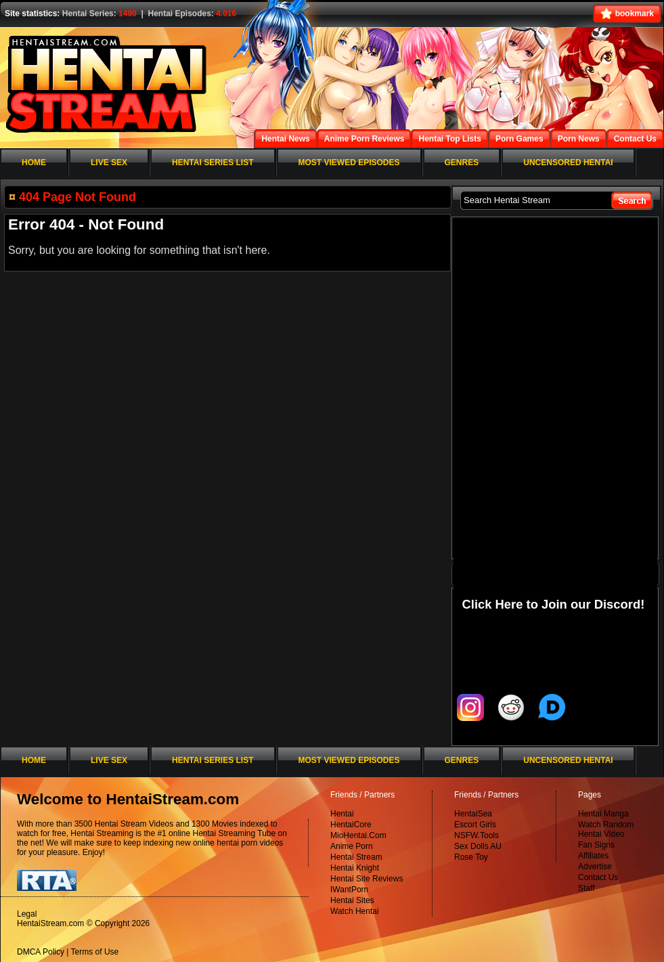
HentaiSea (473, 813)
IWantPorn (349, 889)
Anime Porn (351, 846)
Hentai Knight (354, 868)
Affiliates (593, 855)
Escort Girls (475, 824)
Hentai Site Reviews (366, 878)
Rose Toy (471, 857)
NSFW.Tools (476, 835)
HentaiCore (351, 824)
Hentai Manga (603, 813)
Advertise (595, 866)
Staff (586, 888)
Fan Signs (596, 845)
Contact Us (598, 877)
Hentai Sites (352, 900)
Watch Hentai (354, 911)
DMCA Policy (40, 952)
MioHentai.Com (358, 835)
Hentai (342, 813)
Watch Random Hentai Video (606, 829)
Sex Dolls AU (478, 846)
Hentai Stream (356, 857)
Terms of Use (95, 952)
